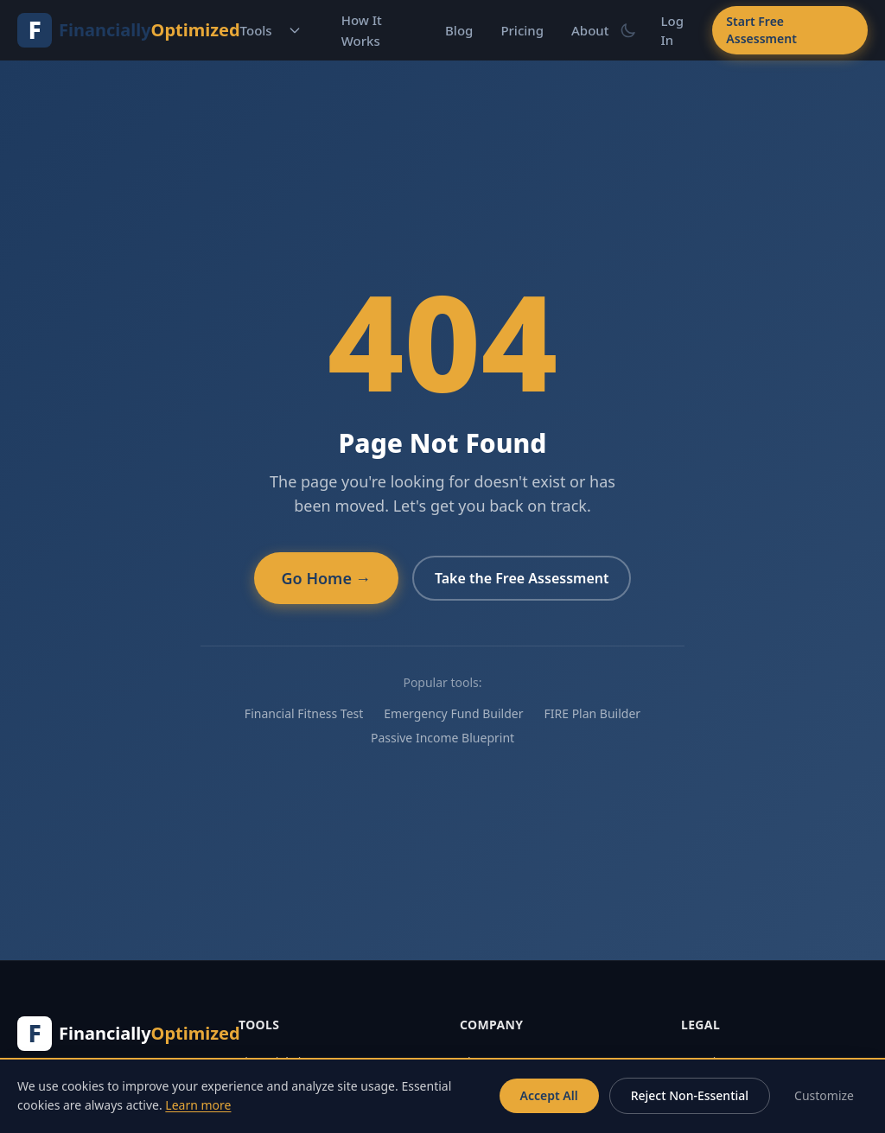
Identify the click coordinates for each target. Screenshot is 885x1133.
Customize (824, 1095)
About (589, 30)
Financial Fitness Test (304, 713)
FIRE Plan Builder (592, 713)
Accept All (549, 1095)
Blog (459, 30)
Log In (672, 30)
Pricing (522, 30)
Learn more (198, 1105)
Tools (256, 30)
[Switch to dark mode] (628, 30)
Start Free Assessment (761, 30)
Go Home (326, 578)
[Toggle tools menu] (295, 30)
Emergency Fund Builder (453, 713)
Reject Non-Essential (689, 1095)
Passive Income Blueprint (442, 737)
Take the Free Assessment (522, 578)
